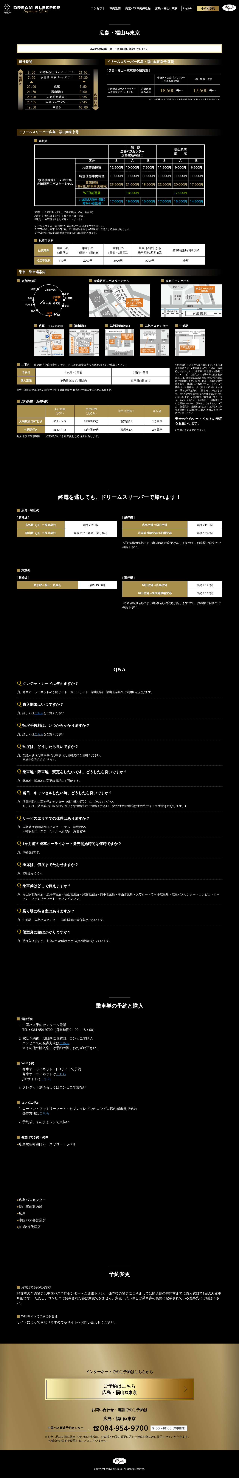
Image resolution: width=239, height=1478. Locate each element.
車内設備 (115, 8)
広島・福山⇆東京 (166, 8)
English (186, 8)
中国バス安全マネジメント (191, 430)
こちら (38, 713)
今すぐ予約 (208, 8)
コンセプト (98, 8)
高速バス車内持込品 (138, 8)
